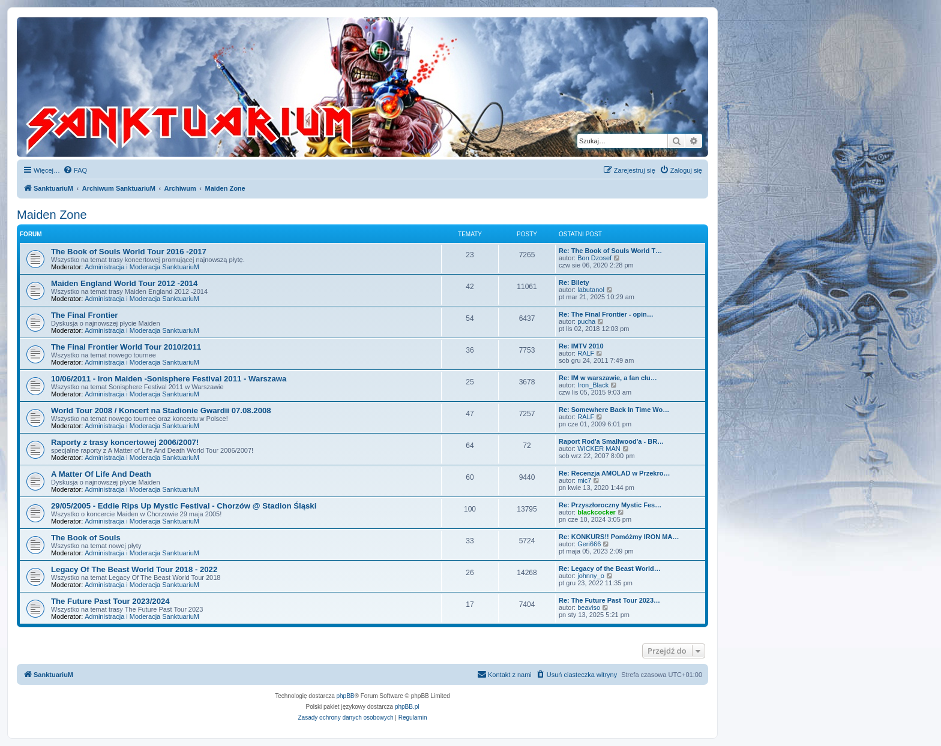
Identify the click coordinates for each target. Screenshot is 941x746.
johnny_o (590, 575)
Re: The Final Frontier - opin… (606, 314)
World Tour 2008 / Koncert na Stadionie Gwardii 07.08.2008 (161, 410)
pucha (586, 321)
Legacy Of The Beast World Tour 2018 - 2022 (134, 569)
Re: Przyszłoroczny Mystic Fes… (610, 505)
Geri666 (589, 544)
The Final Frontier (84, 315)
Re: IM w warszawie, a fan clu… (608, 377)
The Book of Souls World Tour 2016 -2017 (128, 251)
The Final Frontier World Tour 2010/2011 (126, 346)
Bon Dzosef (594, 257)
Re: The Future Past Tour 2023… (609, 600)
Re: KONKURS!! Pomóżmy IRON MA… (619, 536)
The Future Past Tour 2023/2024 (110, 601)
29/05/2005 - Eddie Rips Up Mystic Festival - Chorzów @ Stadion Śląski (183, 505)
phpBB (346, 696)
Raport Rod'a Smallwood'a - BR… (611, 441)
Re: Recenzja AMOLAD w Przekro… (614, 473)
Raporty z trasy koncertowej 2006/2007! (125, 442)
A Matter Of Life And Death (101, 474)
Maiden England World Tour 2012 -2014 (124, 283)
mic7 (584, 480)
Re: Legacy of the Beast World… (610, 568)
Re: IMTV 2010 (581, 346)
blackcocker (596, 512)
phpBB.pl (407, 706)
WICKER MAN (599, 448)
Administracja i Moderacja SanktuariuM (142, 266)
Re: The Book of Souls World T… (610, 250)
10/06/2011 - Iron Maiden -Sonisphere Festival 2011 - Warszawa (168, 378)
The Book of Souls (86, 537)
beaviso (588, 607)
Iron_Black (593, 385)
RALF (585, 353)
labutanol (590, 289)
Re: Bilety (574, 282)
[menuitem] (75, 170)
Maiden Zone (52, 214)
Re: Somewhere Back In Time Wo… (614, 409)
